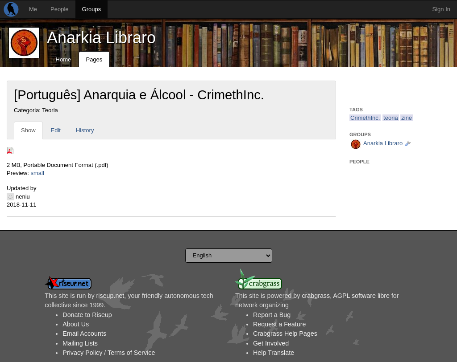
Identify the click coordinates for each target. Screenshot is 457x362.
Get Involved (271, 343)
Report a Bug (272, 314)
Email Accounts (84, 333)
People (59, 9)
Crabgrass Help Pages (285, 333)
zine (406, 117)
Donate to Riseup (87, 314)
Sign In (441, 9)
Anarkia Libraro (101, 37)
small (37, 173)
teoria (390, 117)
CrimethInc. (365, 117)
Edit (56, 130)
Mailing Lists (80, 343)
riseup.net (110, 295)
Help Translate (273, 352)
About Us (75, 324)
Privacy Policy (82, 352)
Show (28, 130)
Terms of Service (131, 352)
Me (33, 9)
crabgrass (316, 295)
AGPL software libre (361, 295)
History (85, 130)
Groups (91, 9)
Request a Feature (279, 324)
